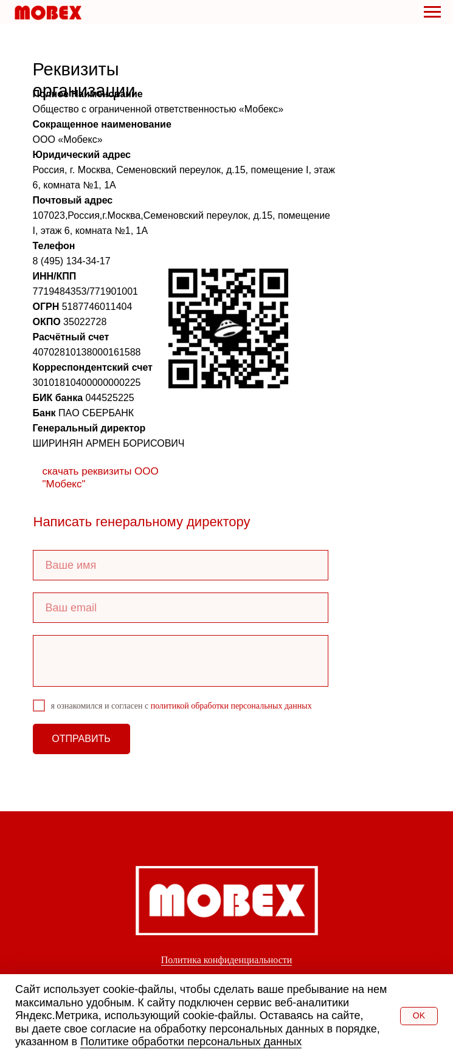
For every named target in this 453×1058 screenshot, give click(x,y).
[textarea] (180, 661)
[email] (180, 608)
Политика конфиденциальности (226, 960)
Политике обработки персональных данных (191, 1042)
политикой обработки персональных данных (231, 705)
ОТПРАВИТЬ (81, 738)
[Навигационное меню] (432, 12)
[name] (180, 565)
